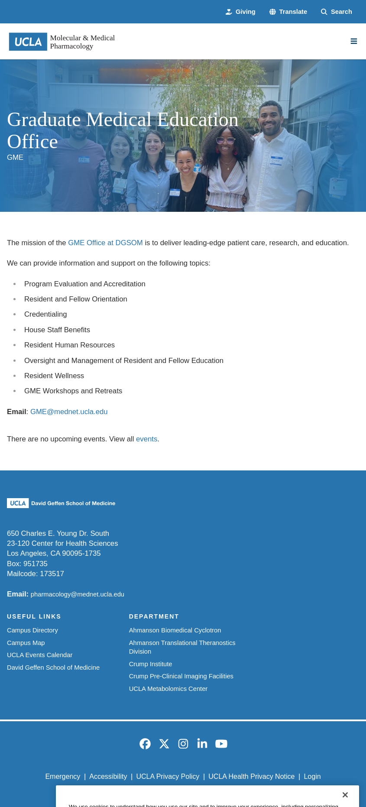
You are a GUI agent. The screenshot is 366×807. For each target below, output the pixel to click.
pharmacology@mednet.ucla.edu (77, 594)
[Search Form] (336, 12)
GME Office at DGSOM (105, 243)
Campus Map (26, 642)
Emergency (62, 776)
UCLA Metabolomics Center (168, 688)
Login (312, 776)
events (146, 439)
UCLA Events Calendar (39, 654)
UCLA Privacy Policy (167, 776)
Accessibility (108, 776)
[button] (288, 12)
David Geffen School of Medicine (53, 667)
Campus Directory (32, 630)
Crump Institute (150, 664)
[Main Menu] (354, 41)
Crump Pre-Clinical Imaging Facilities (181, 676)
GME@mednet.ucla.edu (69, 412)
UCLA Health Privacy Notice (251, 776)
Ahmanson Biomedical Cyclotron (175, 630)
